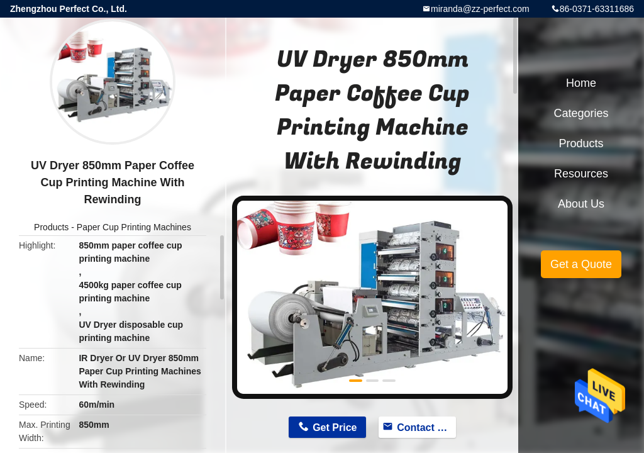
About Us (581, 204)
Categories (580, 113)
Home (581, 83)
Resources (581, 173)
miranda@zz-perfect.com (480, 9)
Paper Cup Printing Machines (134, 227)
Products (51, 227)
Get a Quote (581, 264)
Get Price (335, 427)
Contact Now (426, 427)
